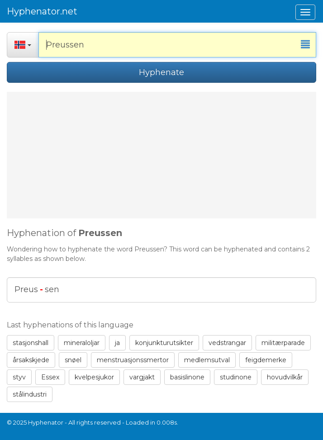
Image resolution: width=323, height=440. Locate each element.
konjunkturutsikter (164, 343)
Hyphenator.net (42, 11)
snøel (73, 360)
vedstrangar (227, 343)
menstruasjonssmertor (133, 360)
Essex (50, 377)
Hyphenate (161, 72)
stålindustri (30, 394)
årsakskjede (31, 360)
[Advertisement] (161, 155)
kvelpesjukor (94, 377)
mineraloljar (82, 343)
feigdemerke (265, 360)
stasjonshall (30, 343)
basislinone (187, 377)
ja (117, 343)
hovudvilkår (285, 377)
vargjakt (142, 377)
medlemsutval (207, 360)
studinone (236, 377)
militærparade (283, 343)
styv (19, 377)
